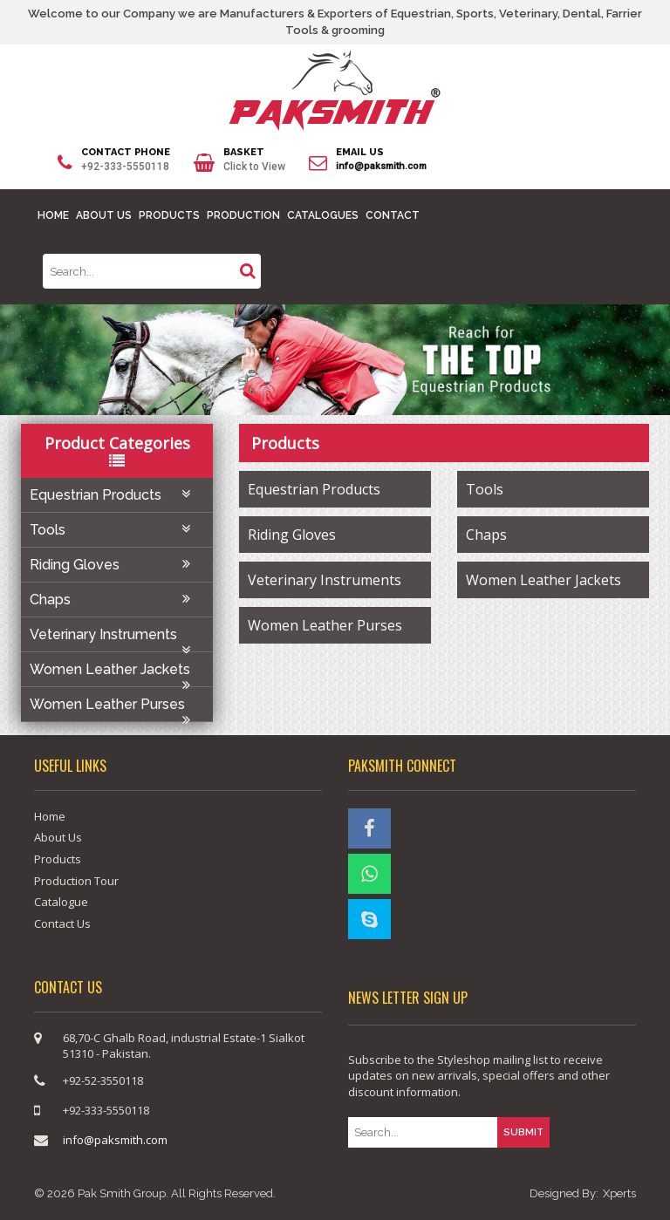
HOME (53, 215)
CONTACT (393, 215)
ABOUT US (104, 215)
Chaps (117, 599)
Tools (117, 529)
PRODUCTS (169, 215)
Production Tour (76, 881)
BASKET (243, 152)
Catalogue (61, 902)
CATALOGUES (323, 215)
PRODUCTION (243, 215)
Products (57, 859)
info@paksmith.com (381, 166)
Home (49, 816)
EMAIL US (360, 152)
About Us (58, 837)
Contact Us (62, 923)
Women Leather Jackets (117, 673)
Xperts (619, 1193)
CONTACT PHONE (125, 152)
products (285, 443)
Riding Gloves (117, 564)
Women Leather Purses (117, 708)
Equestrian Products (117, 495)
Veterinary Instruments (117, 638)
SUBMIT (523, 1132)
